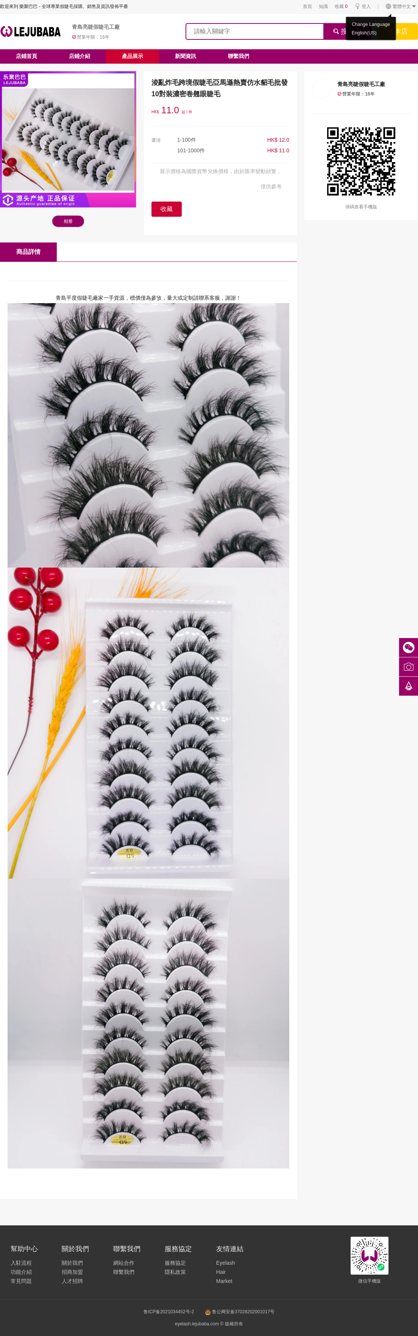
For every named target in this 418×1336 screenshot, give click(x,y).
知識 (323, 6)
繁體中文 (401, 6)
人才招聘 (72, 1281)
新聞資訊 (185, 56)
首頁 (307, 6)
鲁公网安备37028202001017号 (240, 1311)
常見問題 (21, 1281)
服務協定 (175, 1263)
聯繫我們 (238, 56)
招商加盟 (72, 1272)
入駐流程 (21, 1263)
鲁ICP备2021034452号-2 (168, 1311)
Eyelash (225, 1263)
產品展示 (132, 56)
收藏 (341, 6)
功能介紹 (21, 1272)
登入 (362, 6)
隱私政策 (175, 1272)
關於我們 (72, 1263)
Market (224, 1281)
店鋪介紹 (79, 56)
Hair (221, 1272)
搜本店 (397, 31)
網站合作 (123, 1263)
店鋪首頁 (26, 56)
